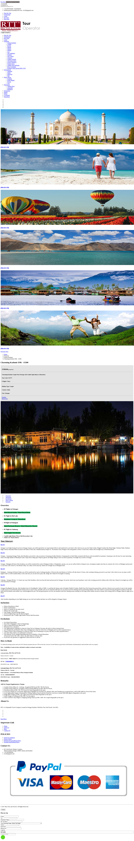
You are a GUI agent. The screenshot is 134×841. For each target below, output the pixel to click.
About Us (6, 727)
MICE (5, 94)
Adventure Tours (11, 61)
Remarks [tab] (8, 502)
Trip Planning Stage (6, 823)
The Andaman (11, 53)
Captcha (3, 830)
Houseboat (7, 97)
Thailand (9, 71)
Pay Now (3, 2)
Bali (8, 76)
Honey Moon (7, 77)
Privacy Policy (8, 739)
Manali (9, 47)
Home (5, 354)
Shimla (9, 49)
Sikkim (9, 50)
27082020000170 (9, 661)
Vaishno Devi (11, 86)
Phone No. (3, 828)
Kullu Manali (10, 80)
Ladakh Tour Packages (13, 65)
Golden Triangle (11, 59)
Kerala (9, 46)
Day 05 (3, 577)
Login (5, 16)
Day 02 (3, 553)
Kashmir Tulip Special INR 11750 (16, 68)
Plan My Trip (7, 13)
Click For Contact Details (13, 2)
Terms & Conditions (9, 737)
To (1, 818)
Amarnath (10, 88)
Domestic (6, 41)
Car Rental (7, 95)
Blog (5, 729)
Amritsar (9, 58)
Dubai (9, 73)
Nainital (9, 55)
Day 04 (3, 569)
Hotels (6, 92)
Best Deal (6, 19)
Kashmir (9, 79)
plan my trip (5, 147)
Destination (7, 91)
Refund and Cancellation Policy (12, 740)
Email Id (3, 826)
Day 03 (3, 560)
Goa (8, 52)
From (2, 816)
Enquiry (4, 397)
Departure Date (5, 820)
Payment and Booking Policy (12, 742)
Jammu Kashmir (11, 43)
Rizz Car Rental (11, 67)
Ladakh (9, 44)
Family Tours (10, 64)
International (7, 70)
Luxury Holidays (11, 62)
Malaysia (9, 74)
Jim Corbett (10, 56)
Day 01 (3, 544)
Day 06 (3, 585)
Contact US (7, 730)
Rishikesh (10, 89)
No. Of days (4, 821)
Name (2, 825)
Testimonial (7, 14)
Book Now (5, 398)
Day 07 (3, 596)
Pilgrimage (7, 85)
